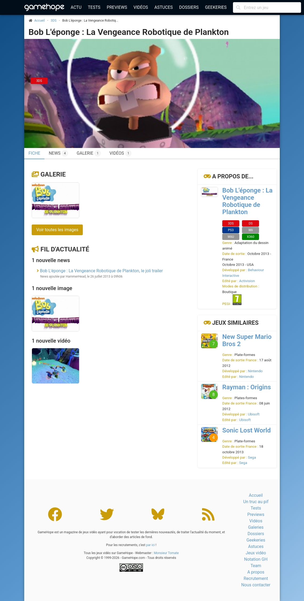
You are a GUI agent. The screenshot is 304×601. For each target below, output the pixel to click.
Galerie (89, 153)
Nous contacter (255, 584)
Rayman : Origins (246, 387)
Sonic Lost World (246, 430)
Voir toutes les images (57, 229)
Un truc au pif (256, 501)
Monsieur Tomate (166, 553)
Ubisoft (254, 414)
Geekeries (216, 7)
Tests (94, 7)
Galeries (256, 527)
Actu (76, 7)
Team (255, 565)
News (58, 153)
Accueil (256, 495)
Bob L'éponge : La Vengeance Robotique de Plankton (128, 32)
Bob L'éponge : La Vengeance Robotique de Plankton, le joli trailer (101, 270)
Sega (252, 457)
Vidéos (140, 7)
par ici (150, 545)
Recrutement (256, 578)
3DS (53, 20)
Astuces (163, 7)
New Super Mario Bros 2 (247, 340)
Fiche (34, 153)
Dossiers (189, 7)
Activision (247, 281)
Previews (117, 7)
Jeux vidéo (256, 552)
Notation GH (256, 559)
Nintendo (255, 371)
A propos (255, 572)
